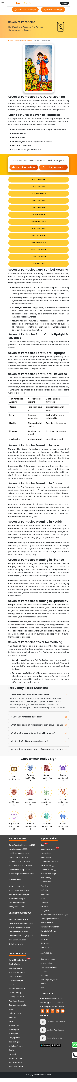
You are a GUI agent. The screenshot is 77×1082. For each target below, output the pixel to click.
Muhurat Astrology (48, 878)
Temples (44, 906)
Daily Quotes (14, 1042)
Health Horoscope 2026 (19, 857)
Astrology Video (16, 1062)
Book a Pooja (14, 968)
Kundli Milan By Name (18, 963)
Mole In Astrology (16, 1050)
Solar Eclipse (46, 857)
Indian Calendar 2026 (49, 865)
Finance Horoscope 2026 (19, 865)
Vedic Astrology (47, 869)
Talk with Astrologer (17, 976)
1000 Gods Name (16, 1070)
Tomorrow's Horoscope (19, 894)
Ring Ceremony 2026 (17, 944)
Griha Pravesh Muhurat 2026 (21, 927)
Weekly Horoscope (17, 902)
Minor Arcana (26, 41)
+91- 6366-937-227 (54, 1002)
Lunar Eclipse (46, 861)
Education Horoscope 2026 (20, 869)
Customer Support (48, 963)
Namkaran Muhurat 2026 (19, 932)
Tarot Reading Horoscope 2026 (22, 849)
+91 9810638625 (51, 1006)
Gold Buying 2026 (16, 948)
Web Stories (14, 1029)
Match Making (15, 997)
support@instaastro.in (54, 1010)
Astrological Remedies (50, 923)
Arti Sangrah (14, 1034)
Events (43, 988)
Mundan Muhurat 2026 (18, 936)
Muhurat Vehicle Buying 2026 (21, 940)
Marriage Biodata (16, 1001)
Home (10, 41)
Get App (64, 3)
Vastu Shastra (47, 927)
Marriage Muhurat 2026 (18, 923)
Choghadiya (46, 914)
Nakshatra (45, 939)
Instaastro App (15, 972)
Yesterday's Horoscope (19, 898)
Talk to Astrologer (53, 9)
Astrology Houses (16, 1005)
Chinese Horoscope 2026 (19, 873)
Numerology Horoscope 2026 (21, 878)
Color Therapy (15, 1017)
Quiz (42, 848)
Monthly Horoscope (17, 907)
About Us (44, 979)
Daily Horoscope (16, 984)
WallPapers (13, 1038)
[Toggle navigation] (2, 3)
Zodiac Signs (14, 1046)
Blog (11, 1025)
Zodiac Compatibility (18, 1009)
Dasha (11, 1054)
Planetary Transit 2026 (50, 931)
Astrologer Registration (50, 983)
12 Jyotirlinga (46, 947)
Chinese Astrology (48, 873)
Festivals (44, 894)
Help (42, 992)
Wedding (44, 890)
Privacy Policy (46, 967)
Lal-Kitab (12, 1058)
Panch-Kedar (46, 951)
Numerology (46, 882)
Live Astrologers (15, 980)
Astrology (45, 898)
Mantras (44, 943)
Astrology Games (48, 853)
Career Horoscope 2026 (19, 861)
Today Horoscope (16, 890)
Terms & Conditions (49, 971)
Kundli (11, 988)
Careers (44, 975)
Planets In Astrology (49, 935)
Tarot (17, 41)
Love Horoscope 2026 (18, 853)
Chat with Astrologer (25, 9)
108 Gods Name (15, 1066)
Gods (43, 902)
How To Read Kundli (17, 993)
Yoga (11, 1013)
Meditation (13, 1021)
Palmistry (44, 910)
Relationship (46, 886)
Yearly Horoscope (16, 911)
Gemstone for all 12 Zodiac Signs (54, 919)
